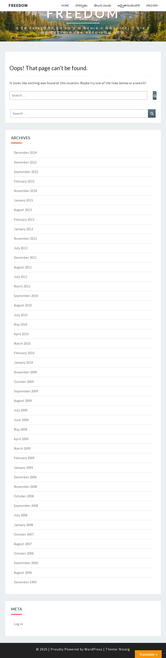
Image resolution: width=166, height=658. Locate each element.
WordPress (93, 649)
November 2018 (25, 191)
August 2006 (23, 572)
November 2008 (25, 486)
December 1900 (25, 582)
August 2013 (23, 210)
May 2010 (20, 324)
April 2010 (21, 334)
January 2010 (23, 362)
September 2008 (26, 505)
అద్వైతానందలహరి (129, 5)
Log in (18, 624)
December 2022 (25, 162)
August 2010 (23, 305)
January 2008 (23, 525)
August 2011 (23, 267)
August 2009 (23, 400)
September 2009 (26, 391)
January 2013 (23, 229)
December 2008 (25, 477)
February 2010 (24, 353)
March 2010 (22, 343)
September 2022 (26, 172)
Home (65, 5)
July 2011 (20, 276)
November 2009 (25, 372)
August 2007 (23, 544)
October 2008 (24, 496)
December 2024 (25, 152)
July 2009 (20, 410)
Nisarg (124, 649)
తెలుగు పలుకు (102, 5)
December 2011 (25, 257)
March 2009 (22, 448)
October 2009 (24, 381)
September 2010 (26, 295)
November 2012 (25, 238)
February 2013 (24, 219)
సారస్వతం (81, 5)
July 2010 (20, 315)
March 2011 (22, 286)
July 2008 (20, 515)
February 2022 (24, 181)
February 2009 (24, 458)
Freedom (18, 5)
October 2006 (24, 553)
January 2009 (23, 467)
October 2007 (24, 534)
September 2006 (26, 563)
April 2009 (21, 439)
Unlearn (152, 5)
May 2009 (20, 429)
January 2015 (23, 200)
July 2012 (20, 248)
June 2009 (21, 420)
